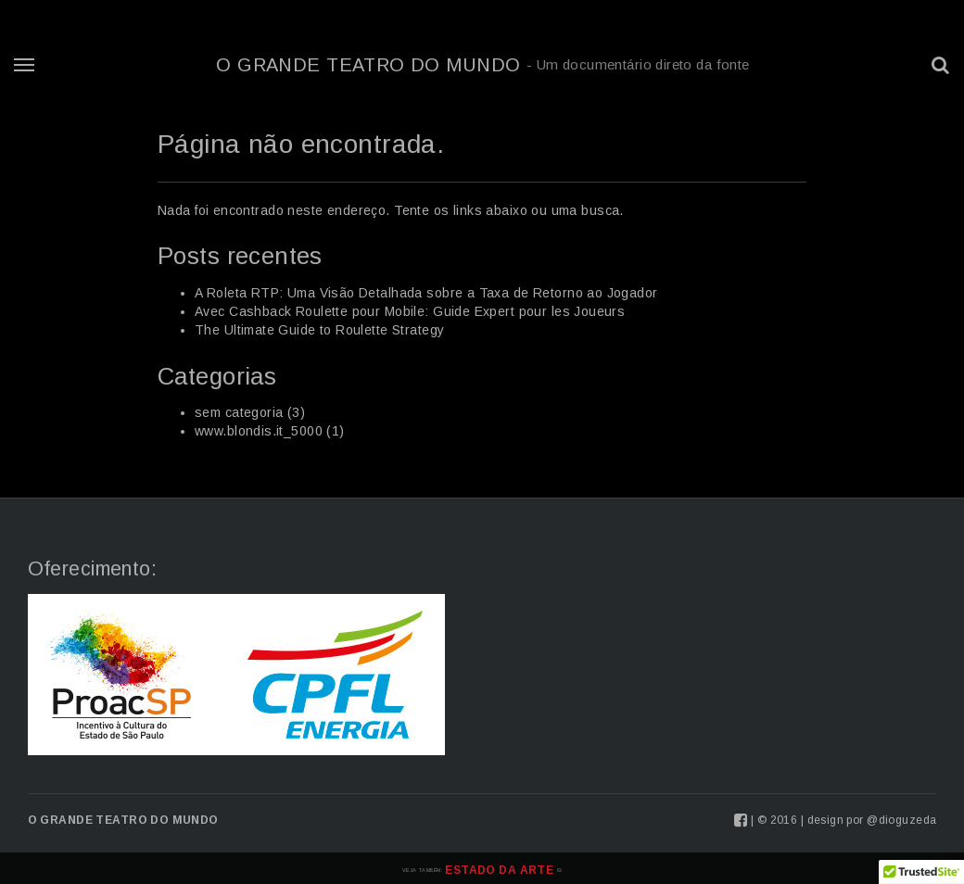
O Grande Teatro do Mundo (482, 65)
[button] (941, 65)
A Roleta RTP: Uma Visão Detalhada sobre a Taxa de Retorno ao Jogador (426, 292)
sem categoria (239, 412)
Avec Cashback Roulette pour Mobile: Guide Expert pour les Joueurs (410, 311)
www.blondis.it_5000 (259, 430)
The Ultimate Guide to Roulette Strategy (319, 329)
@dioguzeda (901, 820)
